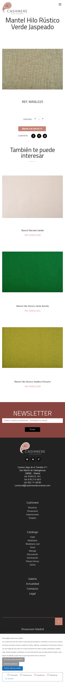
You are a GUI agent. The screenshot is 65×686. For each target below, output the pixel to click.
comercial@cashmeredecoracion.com (32, 485)
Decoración (32, 554)
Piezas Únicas (32, 561)
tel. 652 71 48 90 (32, 482)
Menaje (32, 551)
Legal (32, 593)
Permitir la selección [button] (10, 664)
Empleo (32, 518)
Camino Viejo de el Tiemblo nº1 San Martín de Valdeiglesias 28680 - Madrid (32, 470)
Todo (32, 537)
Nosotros (32, 508)
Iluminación (32, 558)
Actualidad (32, 584)
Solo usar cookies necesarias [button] (13, 659)
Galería (32, 579)
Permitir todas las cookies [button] (12, 668)
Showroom (32, 511)
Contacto (32, 589)
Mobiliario (32, 541)
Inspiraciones (32, 515)
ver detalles (9, 678)
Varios (32, 565)
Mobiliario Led (32, 544)
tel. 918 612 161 (32, 476)
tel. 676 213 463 (32, 479)
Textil (32, 547)
